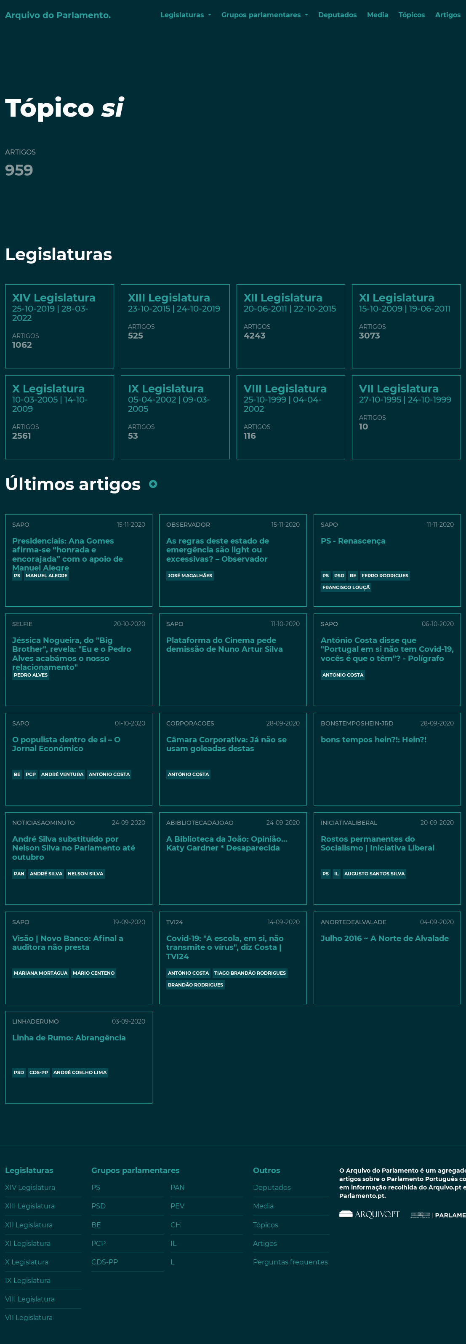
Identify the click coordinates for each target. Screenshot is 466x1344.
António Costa (342, 675)
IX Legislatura (28, 1281)
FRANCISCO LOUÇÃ (346, 587)
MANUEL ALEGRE (46, 576)
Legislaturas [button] (183, 15)
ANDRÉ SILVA (46, 874)
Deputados (337, 15)
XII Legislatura (29, 1225)
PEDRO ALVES (31, 675)
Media (378, 15)
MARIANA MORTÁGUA (40, 973)
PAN (19, 874)
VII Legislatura (29, 1318)
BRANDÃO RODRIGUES (195, 985)
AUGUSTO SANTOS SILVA (374, 874)
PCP (31, 774)
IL (336, 874)
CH (175, 1225)
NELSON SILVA (85, 874)
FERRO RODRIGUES (385, 576)
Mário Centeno (94, 973)
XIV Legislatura (30, 1188)
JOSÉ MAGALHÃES (190, 576)
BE (353, 576)
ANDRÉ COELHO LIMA (80, 1072)
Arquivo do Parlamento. (58, 15)
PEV (177, 1206)
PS (17, 576)
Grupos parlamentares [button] (262, 15)
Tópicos (412, 15)
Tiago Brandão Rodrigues (250, 973)
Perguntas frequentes (290, 1262)
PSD (339, 576)
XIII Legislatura (30, 1206)
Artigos (448, 15)
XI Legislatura (28, 1244)
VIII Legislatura (30, 1299)
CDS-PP (38, 1072)
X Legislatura (26, 1262)
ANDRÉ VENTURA (62, 774)
